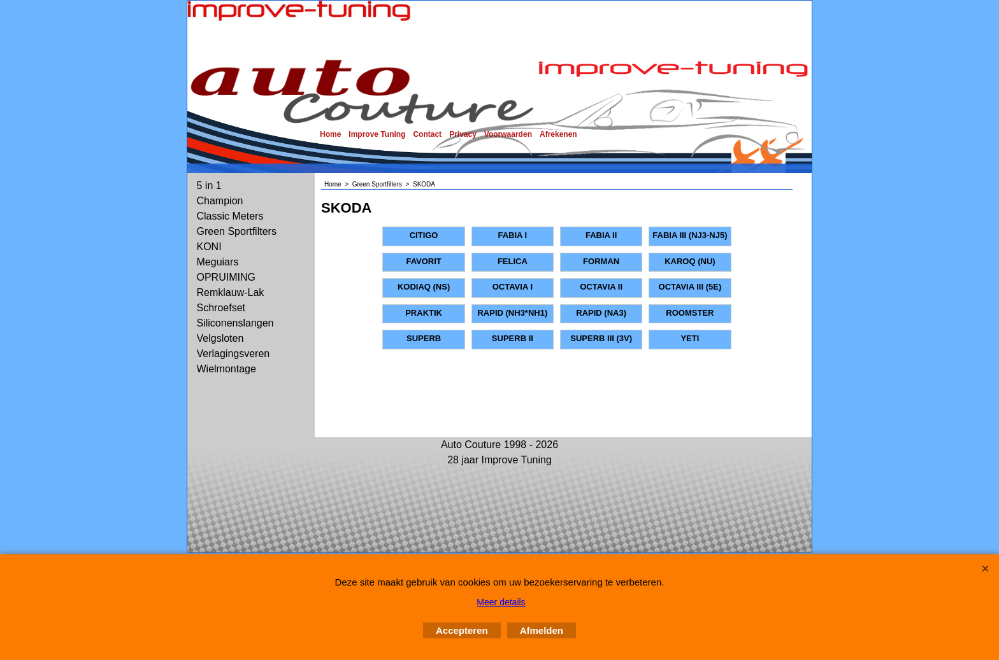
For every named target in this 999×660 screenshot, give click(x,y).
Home (330, 134)
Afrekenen (558, 134)
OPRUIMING (226, 277)
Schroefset (221, 307)
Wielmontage (226, 368)
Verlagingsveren (233, 353)
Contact (427, 134)
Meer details (501, 602)
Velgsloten (220, 338)
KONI (209, 246)
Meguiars (218, 261)
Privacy (463, 134)
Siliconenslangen (235, 323)
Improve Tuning (377, 134)
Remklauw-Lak (230, 292)
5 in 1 (209, 185)
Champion (220, 200)
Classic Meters (230, 216)
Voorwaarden (508, 134)
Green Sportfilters (237, 231)
